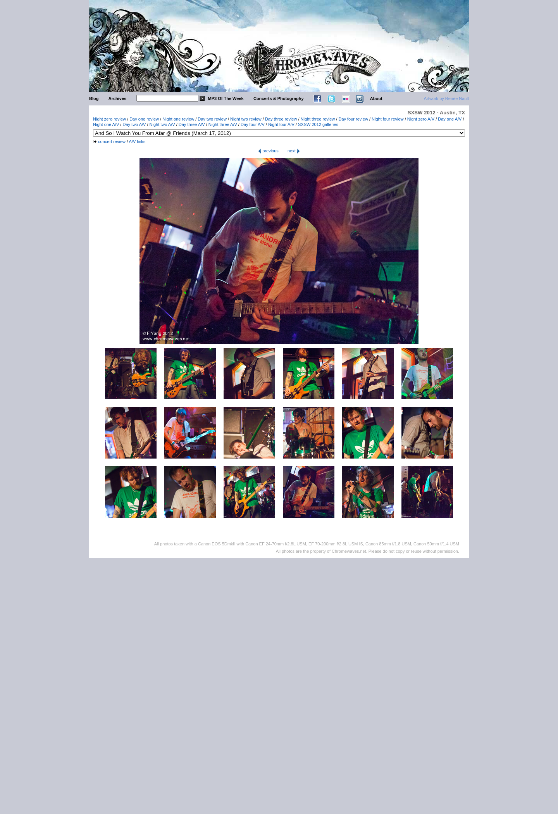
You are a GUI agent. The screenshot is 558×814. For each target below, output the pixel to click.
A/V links (137, 141)
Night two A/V (162, 124)
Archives (117, 98)
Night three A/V (222, 124)
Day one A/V (450, 119)
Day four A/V (253, 124)
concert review (112, 141)
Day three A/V (192, 124)
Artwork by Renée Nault (446, 98)
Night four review (388, 119)
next (294, 150)
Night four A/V (281, 124)
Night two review (246, 119)
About (376, 98)
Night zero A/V (420, 119)
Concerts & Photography (278, 98)
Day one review (144, 119)
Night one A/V (106, 124)
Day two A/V (134, 124)
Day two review (212, 119)
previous (268, 150)
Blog (93, 98)
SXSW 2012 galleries (318, 124)
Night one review (178, 119)
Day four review (353, 119)
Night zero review (109, 119)
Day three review (281, 119)
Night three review (318, 119)
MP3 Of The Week (226, 98)
